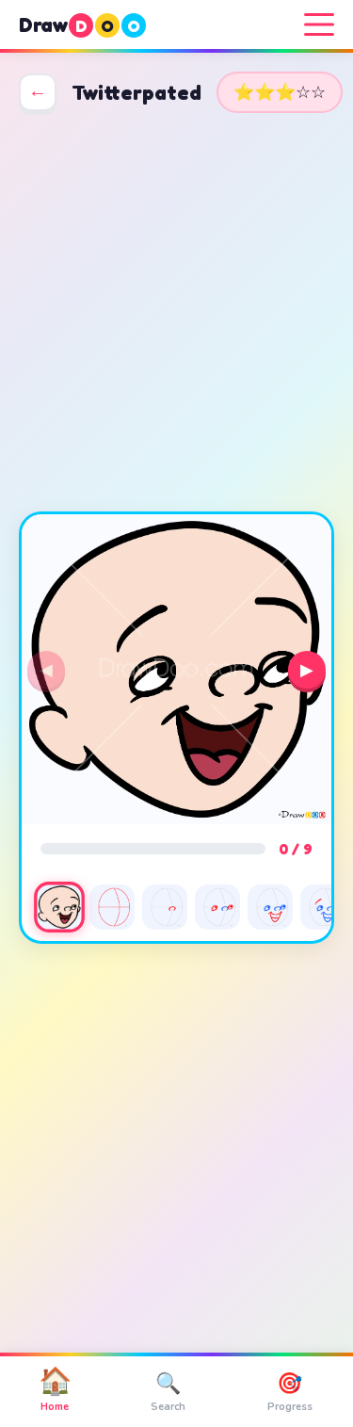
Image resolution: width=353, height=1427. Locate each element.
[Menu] (319, 24)
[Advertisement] (176, 312)
